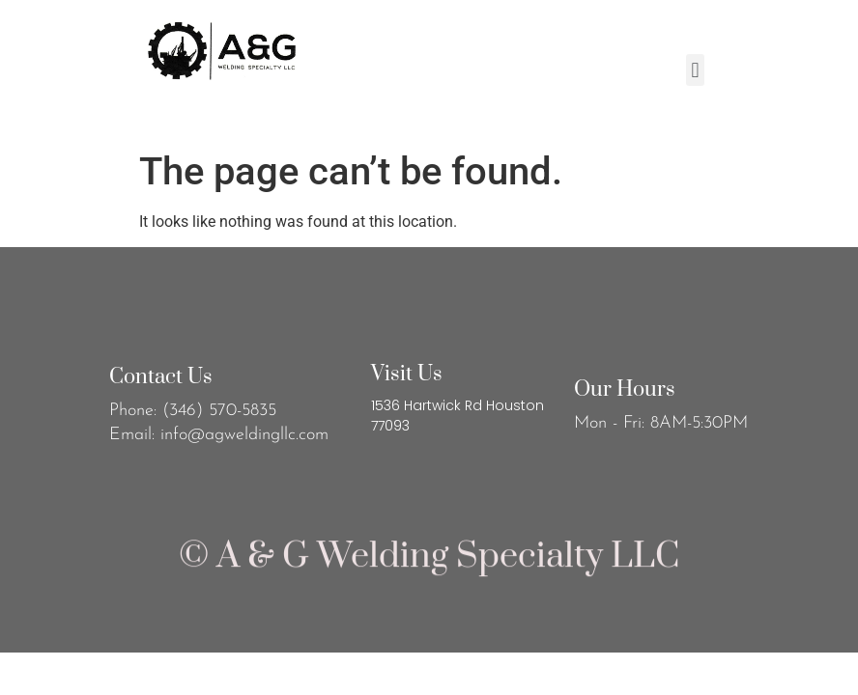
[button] (695, 70)
